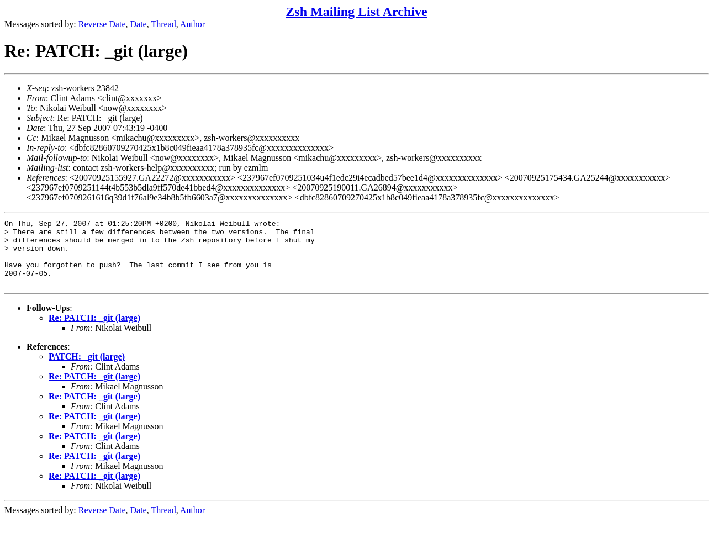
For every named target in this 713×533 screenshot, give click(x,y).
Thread (163, 24)
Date (138, 24)
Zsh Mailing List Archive (356, 11)
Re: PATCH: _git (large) (94, 331)
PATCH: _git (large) (87, 369)
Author (192, 24)
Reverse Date (102, 24)
